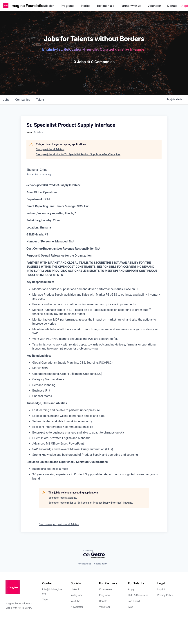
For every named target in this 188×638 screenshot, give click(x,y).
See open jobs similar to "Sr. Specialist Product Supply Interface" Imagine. (78, 154)
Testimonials (105, 6)
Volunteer (154, 6)
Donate (172, 6)
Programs (67, 6)
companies (22, 99)
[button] (6, 5)
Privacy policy (84, 563)
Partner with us (130, 6)
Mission (49, 6)
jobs (6, 99)
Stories (85, 6)
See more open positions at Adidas (59, 524)
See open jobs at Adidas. (50, 149)
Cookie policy (100, 563)
